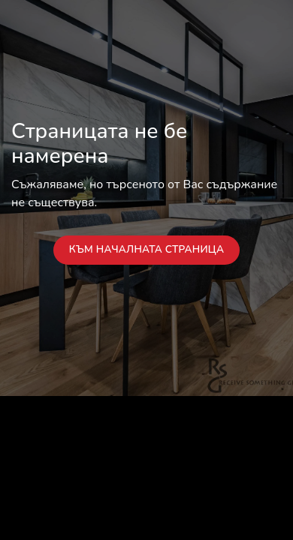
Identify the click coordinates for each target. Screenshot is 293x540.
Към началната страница (147, 249)
